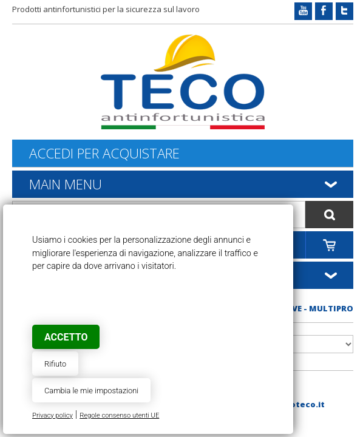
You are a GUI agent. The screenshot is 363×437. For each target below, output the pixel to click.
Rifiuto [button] (55, 363)
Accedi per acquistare (104, 153)
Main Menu (65, 184)
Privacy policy (52, 415)
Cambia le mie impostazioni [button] (91, 390)
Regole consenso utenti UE (119, 415)
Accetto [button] (65, 337)
